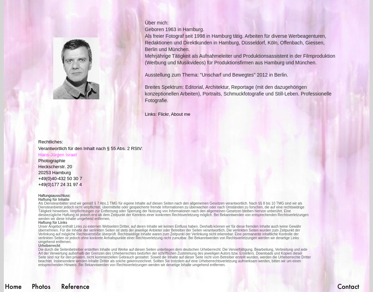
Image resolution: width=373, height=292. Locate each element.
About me (181, 114)
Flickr (163, 114)
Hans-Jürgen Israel (57, 154)
